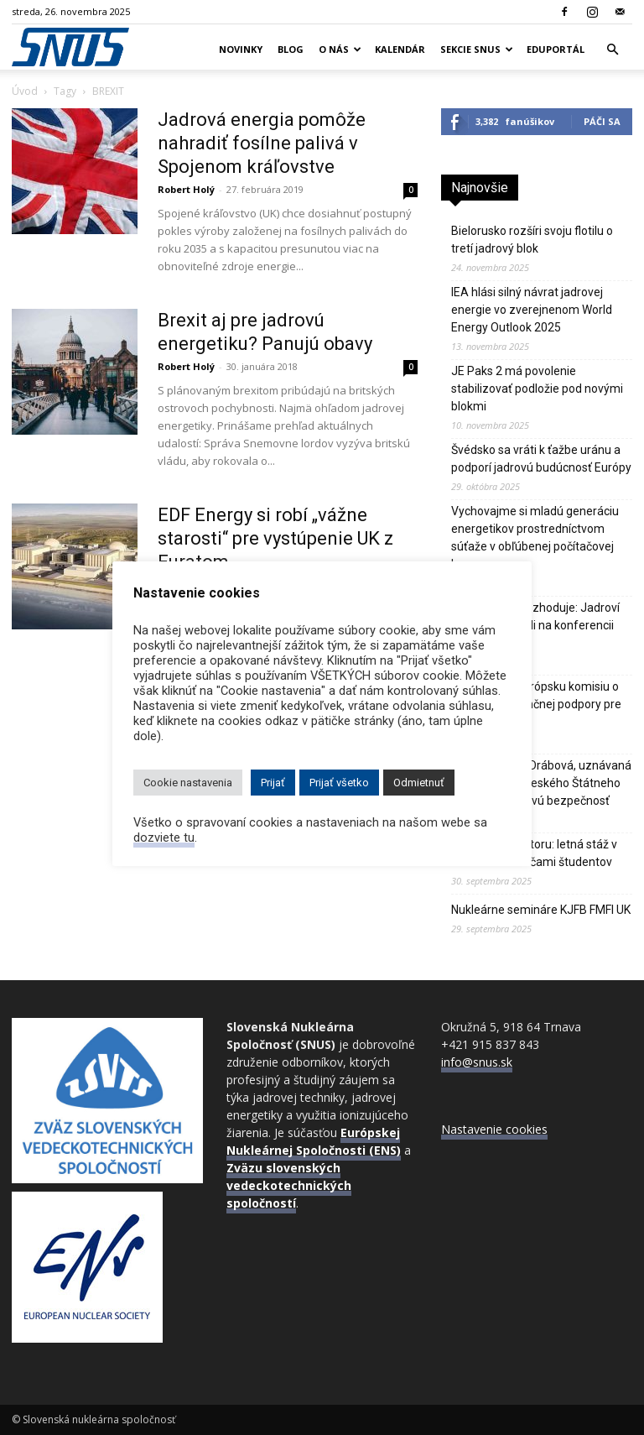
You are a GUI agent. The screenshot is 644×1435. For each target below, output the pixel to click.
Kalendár (400, 49)
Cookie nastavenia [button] (187, 782)
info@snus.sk (476, 1062)
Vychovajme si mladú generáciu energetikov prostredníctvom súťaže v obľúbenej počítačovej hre (535, 537)
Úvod (25, 91)
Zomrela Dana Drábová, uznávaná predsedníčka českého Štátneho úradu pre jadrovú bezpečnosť (541, 783)
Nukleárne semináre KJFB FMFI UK (541, 909)
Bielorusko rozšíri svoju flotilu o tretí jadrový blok (532, 239)
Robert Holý (186, 189)
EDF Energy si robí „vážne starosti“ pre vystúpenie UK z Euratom (275, 538)
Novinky (240, 49)
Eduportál (555, 49)
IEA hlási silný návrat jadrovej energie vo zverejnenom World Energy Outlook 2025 (531, 309)
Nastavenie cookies (494, 1129)
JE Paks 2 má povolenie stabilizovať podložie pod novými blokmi (537, 388)
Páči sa (602, 121)
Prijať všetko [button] (339, 782)
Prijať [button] (273, 782)
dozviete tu (164, 837)
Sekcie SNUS (476, 49)
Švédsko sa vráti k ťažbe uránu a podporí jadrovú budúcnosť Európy (541, 458)
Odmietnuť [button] (418, 782)
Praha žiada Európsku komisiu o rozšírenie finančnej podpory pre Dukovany (536, 704)
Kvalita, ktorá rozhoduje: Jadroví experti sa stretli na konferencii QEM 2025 (535, 625)
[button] (612, 50)
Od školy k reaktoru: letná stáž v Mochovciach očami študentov (534, 853)
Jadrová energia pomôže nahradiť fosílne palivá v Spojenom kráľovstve (262, 143)
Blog (291, 49)
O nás (340, 49)
